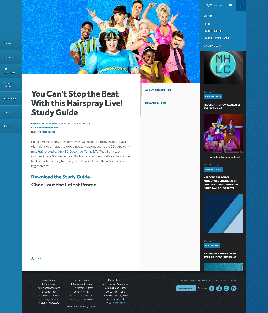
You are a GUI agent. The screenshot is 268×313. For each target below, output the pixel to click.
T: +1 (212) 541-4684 (49, 299)
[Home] (11, 18)
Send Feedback (186, 288)
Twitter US (219, 288)
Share (38, 258)
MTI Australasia (217, 38)
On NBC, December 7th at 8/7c (68, 152)
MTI (207, 24)
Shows (7, 43)
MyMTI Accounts (215, 5)
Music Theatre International (50, 123)
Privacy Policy (204, 280)
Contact (218, 280)
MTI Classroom (9, 71)
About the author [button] (158, 90)
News (7, 112)
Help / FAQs (10, 98)
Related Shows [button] (156, 103)
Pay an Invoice (210, 45)
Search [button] (241, 5)
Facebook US (212, 288)
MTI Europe (213, 31)
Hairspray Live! (46, 131)
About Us (9, 126)
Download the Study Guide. (61, 177)
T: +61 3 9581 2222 (115, 303)
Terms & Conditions (187, 280)
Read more (212, 91)
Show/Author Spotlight (46, 127)
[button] (230, 5)
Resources (9, 57)
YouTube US (226, 288)
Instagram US (234, 288)
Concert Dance (8, 84)
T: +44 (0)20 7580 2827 (82, 295)
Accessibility (230, 280)
